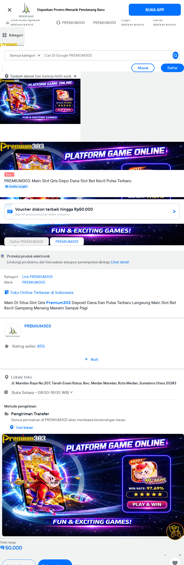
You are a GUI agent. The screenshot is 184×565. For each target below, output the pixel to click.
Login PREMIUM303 (132, 22)
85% (41, 346)
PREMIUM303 (104, 22)
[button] (92, 10)
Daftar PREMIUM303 (164, 22)
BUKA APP (155, 10)
